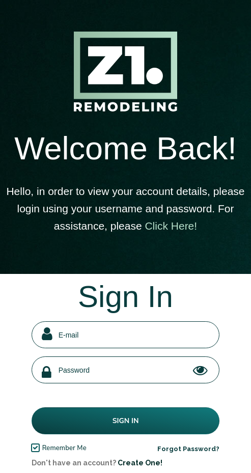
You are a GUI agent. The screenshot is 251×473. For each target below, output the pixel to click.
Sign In (126, 421)
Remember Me (64, 448)
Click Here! (171, 226)
